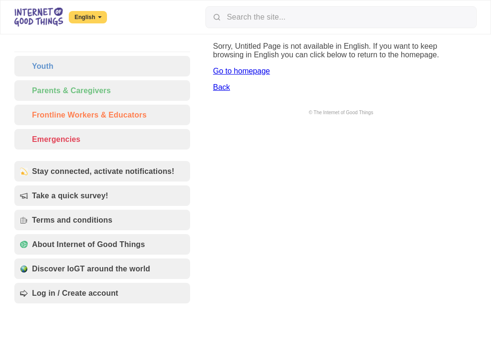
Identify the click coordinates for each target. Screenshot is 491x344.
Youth (36, 66)
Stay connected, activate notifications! (97, 171)
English (88, 17)
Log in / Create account (69, 293)
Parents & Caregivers (65, 91)
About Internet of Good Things (82, 244)
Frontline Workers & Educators (83, 115)
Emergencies (50, 139)
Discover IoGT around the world (85, 269)
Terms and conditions (66, 220)
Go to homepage (241, 71)
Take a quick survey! (64, 196)
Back (221, 87)
